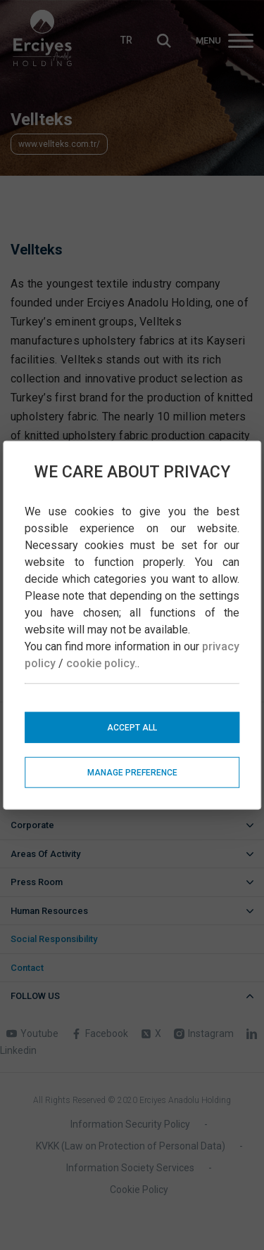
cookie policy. (101, 662)
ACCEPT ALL (132, 727)
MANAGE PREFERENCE (132, 772)
